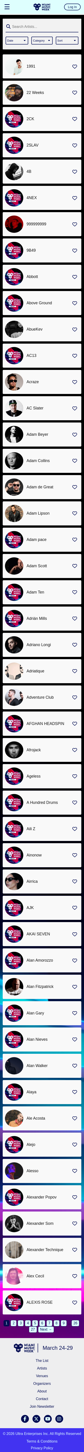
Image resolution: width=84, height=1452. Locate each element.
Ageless (34, 776)
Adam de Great (40, 487)
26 (75, 1323)
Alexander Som (40, 1223)
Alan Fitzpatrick (40, 986)
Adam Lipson (38, 513)
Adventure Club (40, 697)
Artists (42, 1368)
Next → (46, 1329)
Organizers (42, 1383)
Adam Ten (35, 592)
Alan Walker (37, 1065)
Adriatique (35, 671)
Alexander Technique (45, 1249)
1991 (31, 66)
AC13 (32, 355)
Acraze (33, 382)
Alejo (31, 1144)
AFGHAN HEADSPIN (45, 723)
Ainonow (34, 855)
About (42, 1391)
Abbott (32, 276)
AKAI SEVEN (38, 934)
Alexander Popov (42, 1197)
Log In (72, 7)
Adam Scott (37, 566)
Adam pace (37, 539)
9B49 (31, 250)
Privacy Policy (42, 1448)
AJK (30, 907)
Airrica (32, 881)
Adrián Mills (37, 618)
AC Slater (35, 408)
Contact (42, 1399)
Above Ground (39, 303)
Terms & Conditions (42, 1441)
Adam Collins (38, 460)
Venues (42, 1376)
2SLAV (33, 145)
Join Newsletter (42, 1406)
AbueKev (35, 329)
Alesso (33, 1171)
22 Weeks (35, 92)
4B (29, 171)
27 (33, 1329)
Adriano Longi (39, 645)
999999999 (36, 224)
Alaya (32, 1092)
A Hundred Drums (42, 802)
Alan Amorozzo (40, 960)
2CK (30, 119)
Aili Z (31, 829)
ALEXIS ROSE (40, 1302)
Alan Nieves (37, 1039)
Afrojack (34, 750)
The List (42, 1361)
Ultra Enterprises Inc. (32, 1434)
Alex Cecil (35, 1276)
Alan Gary (35, 1013)
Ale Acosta (36, 1118)
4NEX (32, 198)
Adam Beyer (37, 434)
